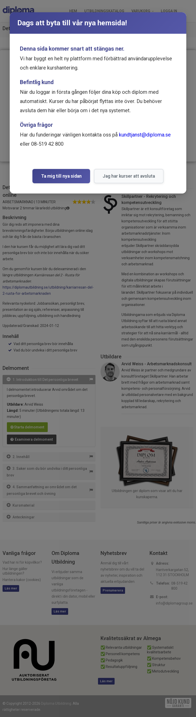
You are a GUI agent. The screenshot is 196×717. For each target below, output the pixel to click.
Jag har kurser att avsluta (128, 176)
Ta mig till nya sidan (61, 176)
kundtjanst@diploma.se (145, 135)
